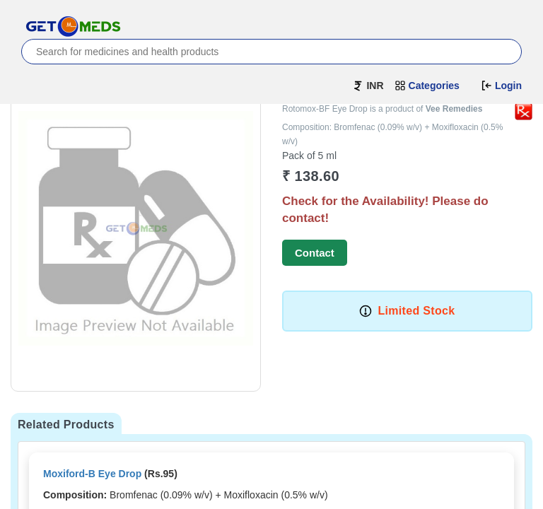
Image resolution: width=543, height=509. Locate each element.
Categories (427, 85)
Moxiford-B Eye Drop (92, 473)
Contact (314, 253)
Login (501, 85)
